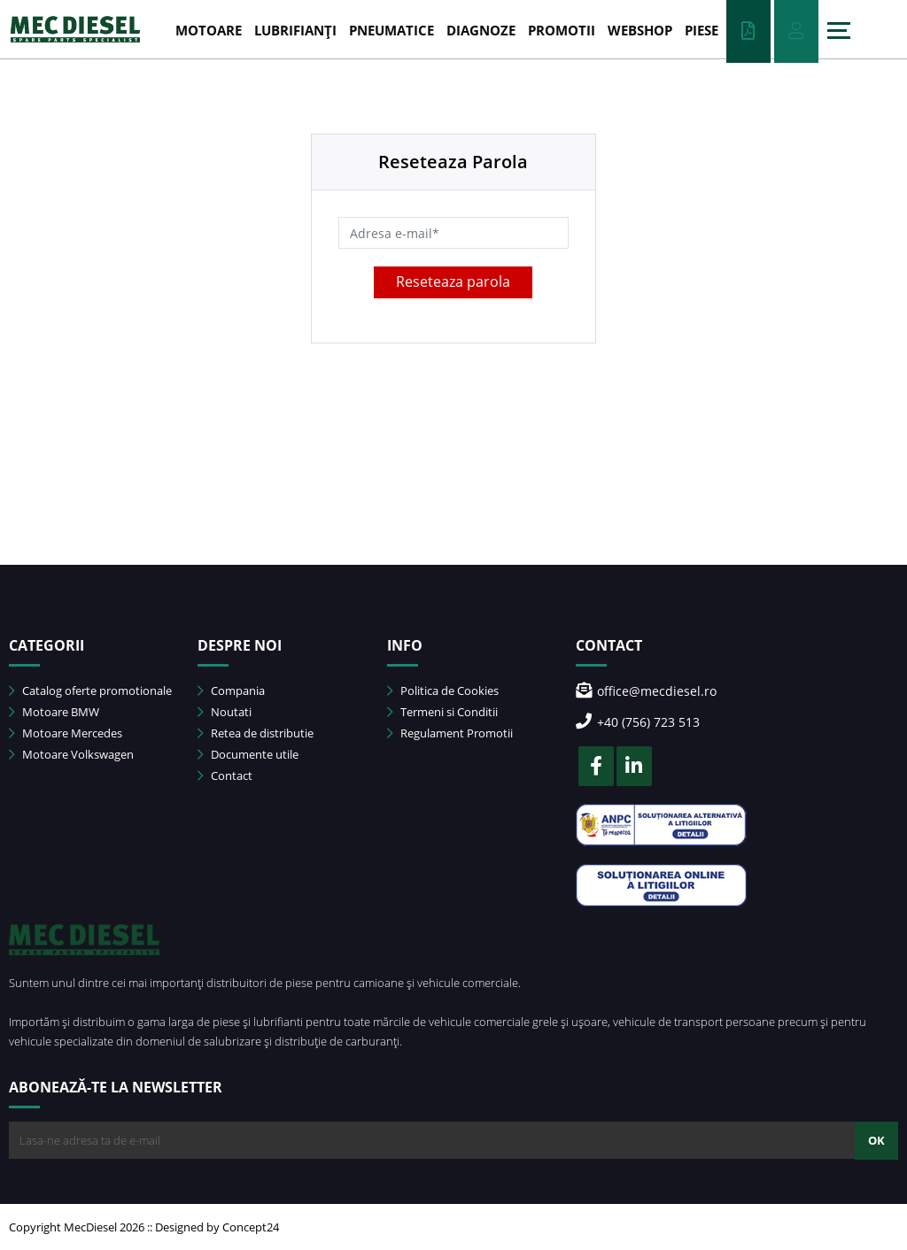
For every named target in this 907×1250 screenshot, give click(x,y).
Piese (701, 30)
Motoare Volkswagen (71, 754)
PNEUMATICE (391, 30)
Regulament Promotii (450, 733)
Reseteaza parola (453, 281)
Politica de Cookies (443, 690)
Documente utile (248, 754)
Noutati (225, 712)
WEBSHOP (640, 30)
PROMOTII (561, 30)
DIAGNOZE (481, 30)
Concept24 (250, 1227)
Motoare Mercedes (65, 733)
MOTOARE (208, 30)
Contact (225, 775)
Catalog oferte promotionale (90, 690)
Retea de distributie (256, 733)
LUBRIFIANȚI (295, 30)
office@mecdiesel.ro (646, 691)
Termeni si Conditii (442, 712)
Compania (231, 690)
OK (876, 1140)
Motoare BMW (54, 712)
